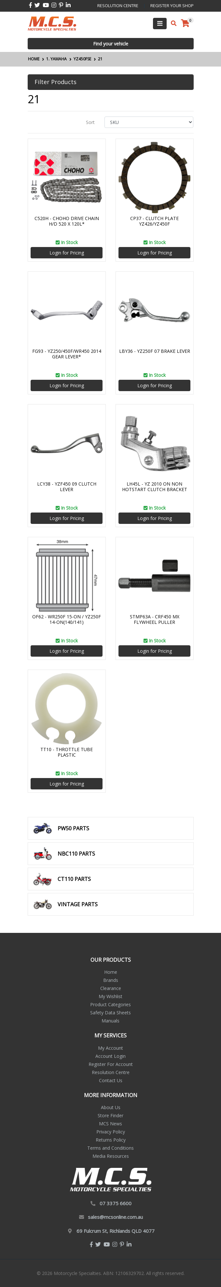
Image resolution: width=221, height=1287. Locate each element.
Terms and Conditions (110, 1148)
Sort (90, 122)
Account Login (110, 1056)
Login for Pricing (66, 253)
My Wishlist (110, 996)
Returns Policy (111, 1140)
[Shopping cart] (185, 23)
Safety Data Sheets (110, 1012)
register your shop (172, 5)
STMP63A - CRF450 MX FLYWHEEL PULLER (154, 619)
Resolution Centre (111, 1072)
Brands (110, 980)
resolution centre (117, 5)
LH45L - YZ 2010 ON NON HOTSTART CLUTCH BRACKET (154, 486)
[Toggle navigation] (160, 23)
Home (110, 972)
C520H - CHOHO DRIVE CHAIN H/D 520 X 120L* (67, 221)
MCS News (110, 1123)
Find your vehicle (110, 44)
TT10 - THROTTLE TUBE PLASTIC (66, 752)
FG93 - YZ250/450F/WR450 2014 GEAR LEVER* (66, 354)
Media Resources (110, 1156)
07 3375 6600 (115, 1203)
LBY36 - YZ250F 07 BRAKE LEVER (154, 351)
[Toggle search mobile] (172, 23)
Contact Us (110, 1080)
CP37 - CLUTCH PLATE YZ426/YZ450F (154, 221)
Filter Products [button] (55, 82)
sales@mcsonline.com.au (115, 1217)
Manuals (110, 1021)
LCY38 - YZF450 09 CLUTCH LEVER (66, 486)
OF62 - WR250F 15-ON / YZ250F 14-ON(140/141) (66, 619)
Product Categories (110, 1004)
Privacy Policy (110, 1132)
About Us (110, 1107)
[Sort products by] (148, 122)
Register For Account (111, 1064)
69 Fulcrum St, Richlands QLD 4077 (115, 1231)
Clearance (110, 988)
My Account (110, 1048)
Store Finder (110, 1115)
